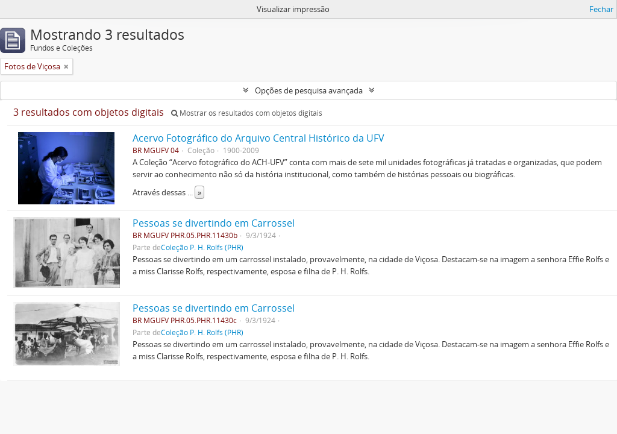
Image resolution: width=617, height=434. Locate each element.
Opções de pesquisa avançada (309, 90)
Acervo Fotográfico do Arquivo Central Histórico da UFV (258, 138)
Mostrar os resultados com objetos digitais (246, 113)
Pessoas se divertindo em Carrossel (214, 223)
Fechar (601, 9)
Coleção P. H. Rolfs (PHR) (202, 247)
